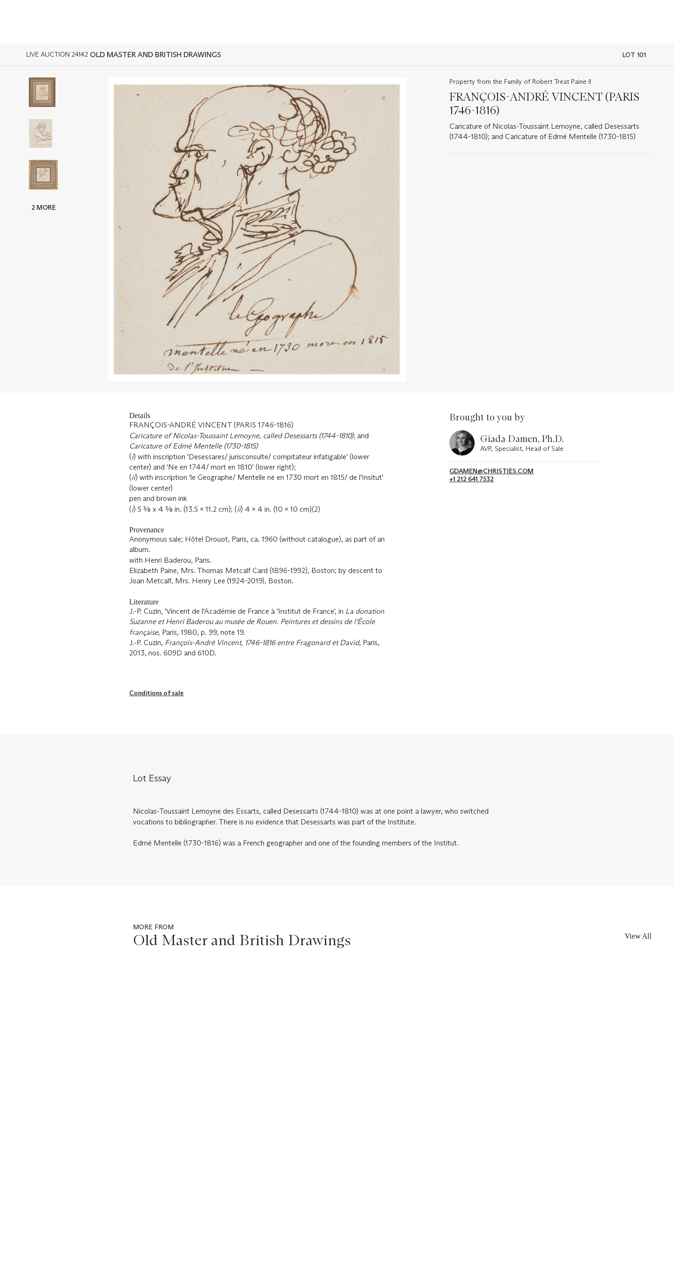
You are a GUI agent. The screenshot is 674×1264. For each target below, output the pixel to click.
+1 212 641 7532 (471, 479)
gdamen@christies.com (491, 471)
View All (638, 936)
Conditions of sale (156, 693)
